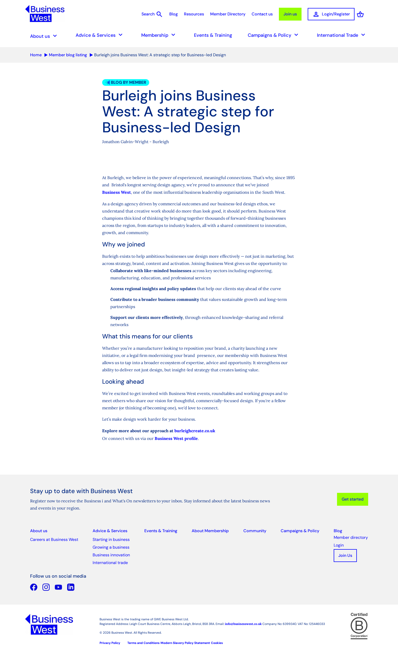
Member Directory (227, 14)
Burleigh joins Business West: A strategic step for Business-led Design (160, 55)
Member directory (351, 537)
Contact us (262, 14)
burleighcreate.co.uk (194, 430)
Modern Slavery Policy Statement (185, 643)
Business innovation (111, 555)
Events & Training (213, 35)
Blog (173, 14)
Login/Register (331, 14)
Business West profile (176, 438)
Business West (116, 192)
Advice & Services (101, 35)
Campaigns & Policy (274, 35)
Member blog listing (68, 55)
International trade (110, 562)
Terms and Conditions (143, 643)
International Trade (342, 35)
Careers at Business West (54, 539)
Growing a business (111, 547)
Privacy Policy (110, 643)
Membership (159, 35)
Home (36, 55)
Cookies (217, 643)
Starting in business (111, 539)
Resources (194, 14)
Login (339, 545)
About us (45, 36)
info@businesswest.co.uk (243, 624)
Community (254, 530)
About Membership (210, 530)
